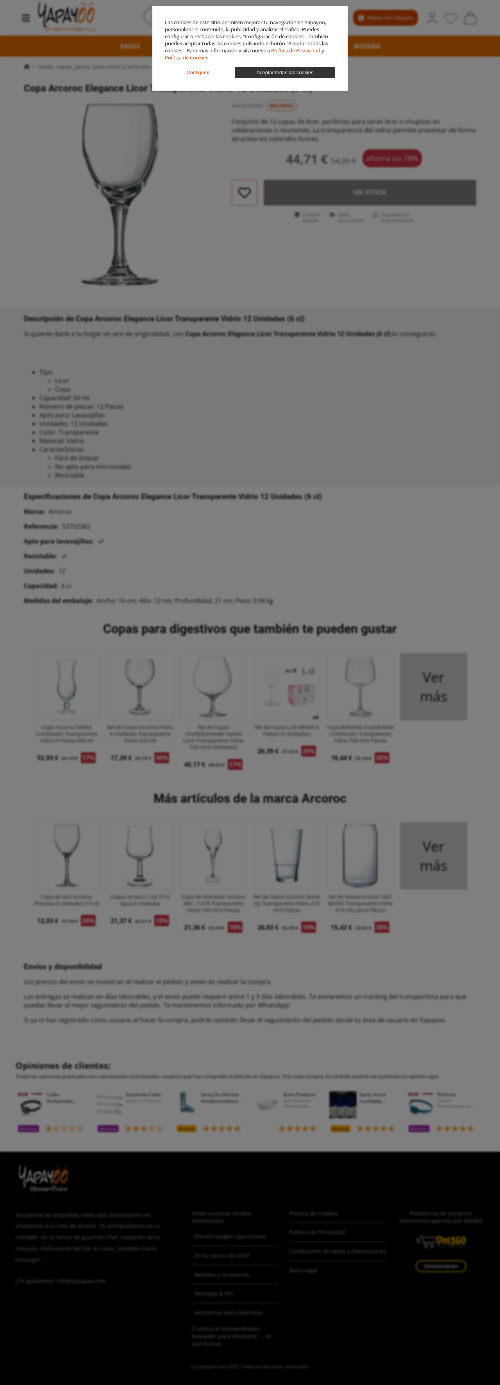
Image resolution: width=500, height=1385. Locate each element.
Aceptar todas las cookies (285, 72)
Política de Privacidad (296, 50)
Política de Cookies (187, 57)
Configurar (198, 72)
